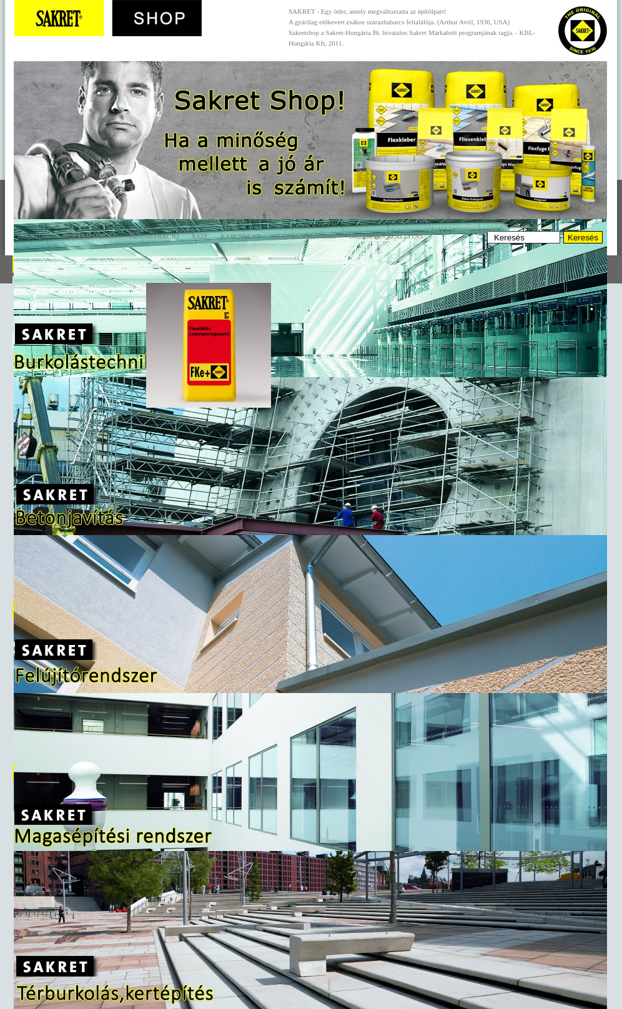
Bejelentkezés (89, 236)
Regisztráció (154, 236)
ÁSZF (199, 236)
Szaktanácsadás (305, 236)
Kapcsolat (240, 236)
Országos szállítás (385, 236)
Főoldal (33, 236)
